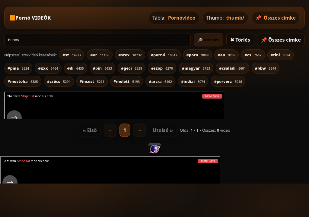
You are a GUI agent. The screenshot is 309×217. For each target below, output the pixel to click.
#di (75, 68)
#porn (197, 55)
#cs (252, 55)
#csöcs (59, 81)
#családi (232, 68)
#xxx (48, 68)
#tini (280, 55)
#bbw (265, 68)
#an (226, 55)
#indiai (193, 81)
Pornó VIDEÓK (33, 17)
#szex (130, 55)
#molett (126, 81)
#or (99, 55)
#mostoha (23, 81)
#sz (71, 55)
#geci (131, 68)
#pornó (164, 55)
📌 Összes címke (281, 39)
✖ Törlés (240, 39)
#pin (102, 68)
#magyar (196, 68)
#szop (162, 68)
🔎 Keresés (209, 40)
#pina (18, 68)
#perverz (228, 81)
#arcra (160, 81)
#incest (92, 81)
